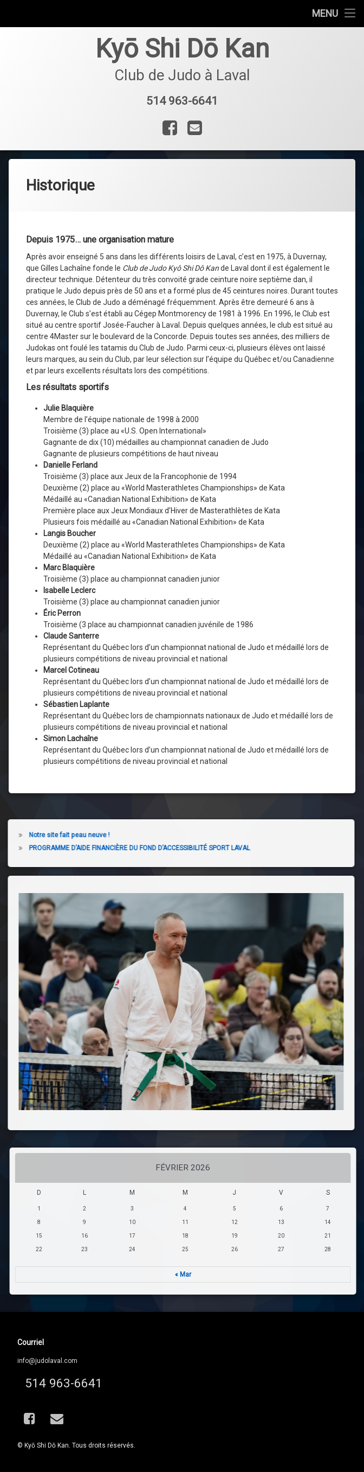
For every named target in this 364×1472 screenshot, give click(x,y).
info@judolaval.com (47, 1361)
